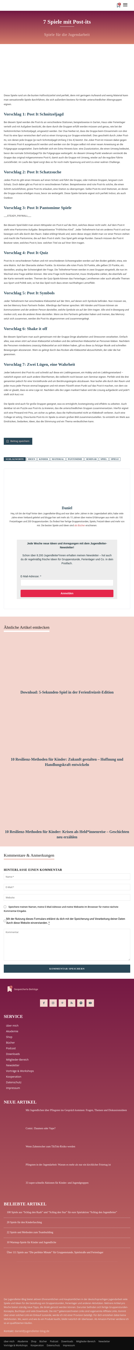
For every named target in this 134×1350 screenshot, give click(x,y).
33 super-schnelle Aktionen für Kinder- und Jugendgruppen (57, 1182)
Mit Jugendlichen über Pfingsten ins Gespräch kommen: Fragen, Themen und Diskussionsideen (76, 1110)
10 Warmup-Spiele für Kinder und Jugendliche (31, 1242)
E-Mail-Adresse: (30, 576)
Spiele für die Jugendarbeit (67, 35)
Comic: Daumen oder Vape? (40, 1128)
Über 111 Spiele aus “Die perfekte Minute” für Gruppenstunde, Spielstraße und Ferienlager (55, 1252)
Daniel (67, 508)
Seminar (91, 459)
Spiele (115, 459)
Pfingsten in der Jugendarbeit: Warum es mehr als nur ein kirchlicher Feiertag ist (68, 1164)
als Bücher (79, 525)
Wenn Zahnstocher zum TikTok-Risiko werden (50, 1146)
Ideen (31, 459)
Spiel (103, 459)
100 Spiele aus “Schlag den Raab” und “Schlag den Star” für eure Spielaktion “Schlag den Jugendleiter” (62, 1212)
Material (58, 459)
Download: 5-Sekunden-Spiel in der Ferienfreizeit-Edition (67, 692)
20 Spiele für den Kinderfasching (24, 1222)
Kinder (43, 459)
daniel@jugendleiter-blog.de (32, 1331)
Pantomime (75, 459)
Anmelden (67, 593)
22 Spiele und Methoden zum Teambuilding (30, 1232)
